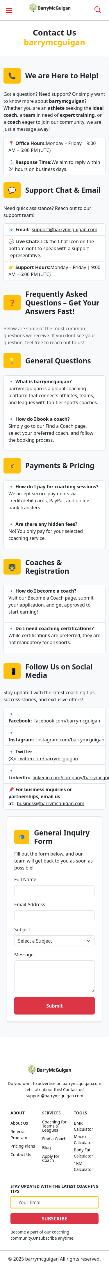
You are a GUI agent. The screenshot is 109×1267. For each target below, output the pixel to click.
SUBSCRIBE (54, 1218)
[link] (54, 7)
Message (24, 954)
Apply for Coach (51, 1158)
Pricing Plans (22, 1146)
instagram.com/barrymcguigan (70, 739)
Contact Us (20, 1154)
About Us (19, 1123)
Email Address (29, 904)
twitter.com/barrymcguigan (48, 758)
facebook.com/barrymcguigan (67, 721)
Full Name (25, 879)
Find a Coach (54, 1138)
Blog (46, 1147)
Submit (54, 1006)
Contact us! (73, 1089)
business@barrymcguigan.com (50, 803)
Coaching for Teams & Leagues (54, 1126)
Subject (22, 929)
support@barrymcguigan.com (64, 229)
